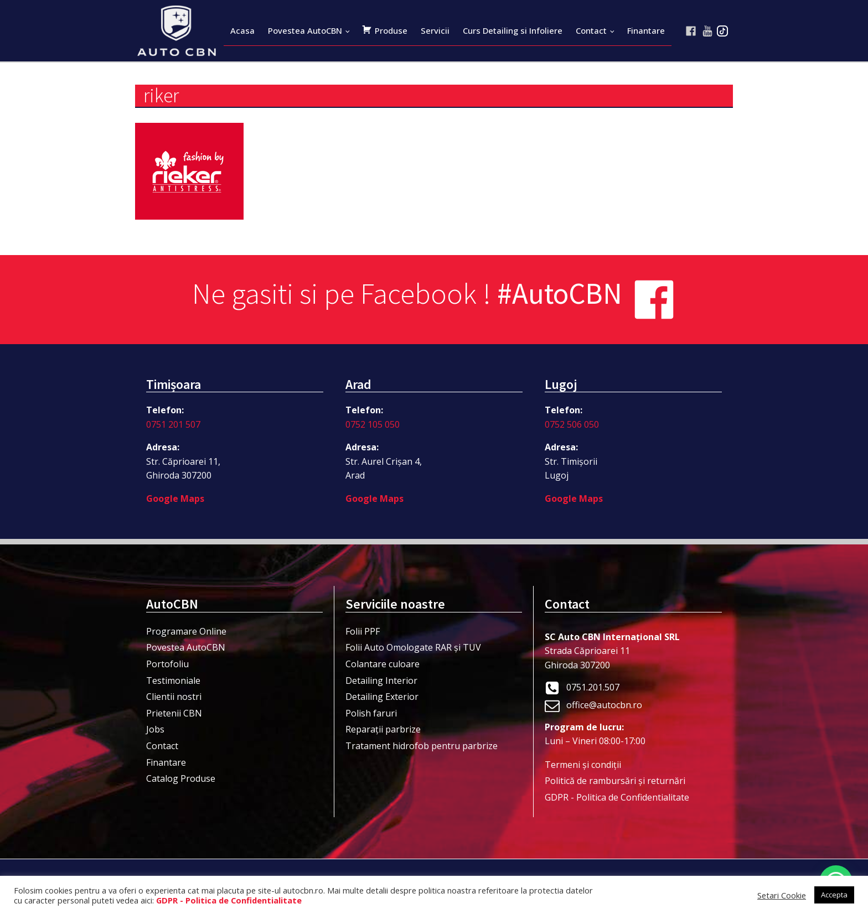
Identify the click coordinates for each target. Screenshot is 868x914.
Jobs (155, 729)
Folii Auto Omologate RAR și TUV (413, 647)
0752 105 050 (372, 424)
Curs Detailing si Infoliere (512, 30)
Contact (591, 30)
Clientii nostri (174, 696)
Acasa (242, 30)
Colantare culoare (382, 664)
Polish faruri (371, 713)
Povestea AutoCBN (305, 30)
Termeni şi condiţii (583, 765)
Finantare (646, 30)
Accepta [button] (834, 895)
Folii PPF (362, 631)
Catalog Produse (180, 778)
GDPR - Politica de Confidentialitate (617, 797)
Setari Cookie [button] (781, 895)
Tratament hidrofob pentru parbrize (421, 746)
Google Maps (175, 498)
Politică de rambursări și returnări (615, 781)
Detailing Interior (381, 680)
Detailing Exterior (381, 696)
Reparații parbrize (383, 729)
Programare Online (186, 631)
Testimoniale (173, 680)
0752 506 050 (572, 424)
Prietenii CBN (174, 713)
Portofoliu (167, 664)
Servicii (435, 30)
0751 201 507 (173, 424)
